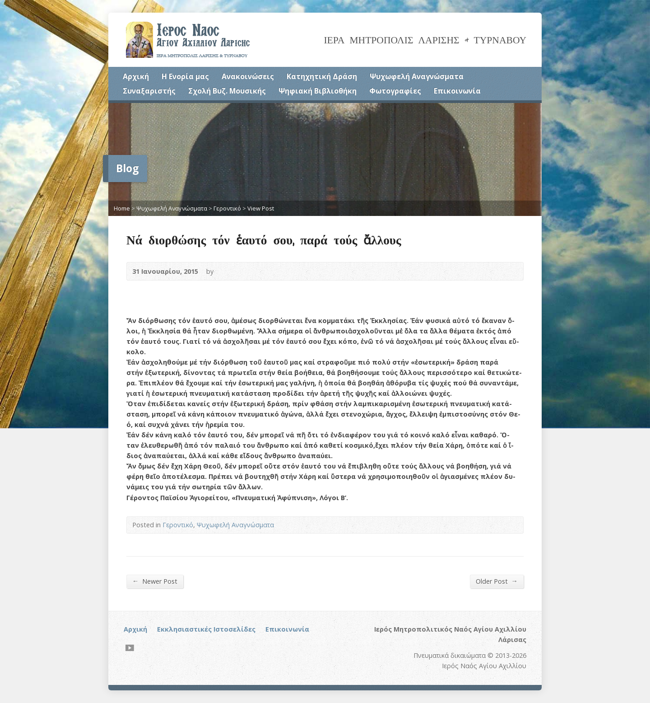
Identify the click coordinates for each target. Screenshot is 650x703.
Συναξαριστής (149, 91)
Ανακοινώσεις (248, 76)
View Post (260, 208)
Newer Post (154, 581)
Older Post (497, 581)
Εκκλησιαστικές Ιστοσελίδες (206, 629)
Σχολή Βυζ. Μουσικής (227, 91)
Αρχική (136, 76)
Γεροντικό (227, 208)
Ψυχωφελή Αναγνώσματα (417, 76)
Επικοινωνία (457, 91)
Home (122, 208)
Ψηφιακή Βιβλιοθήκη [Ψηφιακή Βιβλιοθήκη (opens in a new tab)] (318, 91)
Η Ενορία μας (185, 76)
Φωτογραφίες (395, 91)
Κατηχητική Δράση (322, 76)
